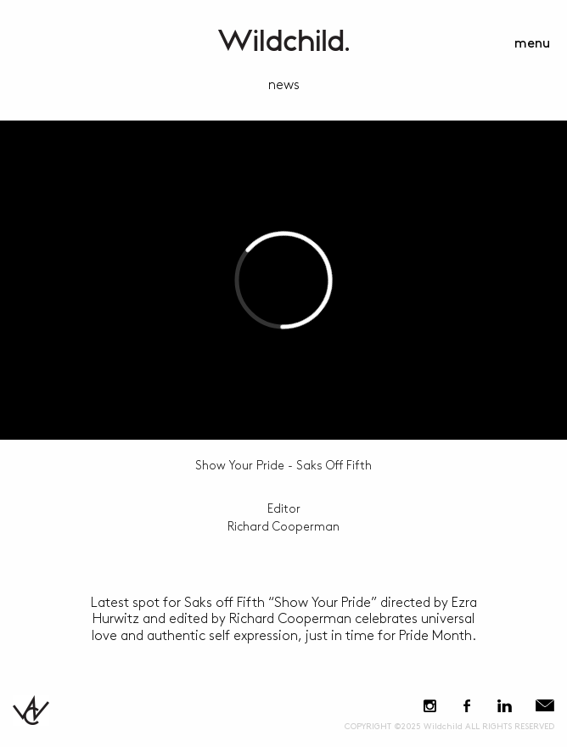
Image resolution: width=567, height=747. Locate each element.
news (284, 85)
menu (532, 43)
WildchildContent (283, 40)
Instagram (430, 705)
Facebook (466, 705)
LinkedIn (504, 705)
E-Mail (545, 705)
